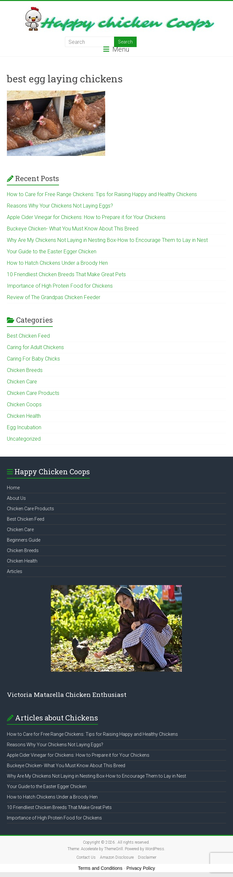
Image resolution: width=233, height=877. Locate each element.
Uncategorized (24, 439)
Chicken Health (24, 416)
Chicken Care (22, 382)
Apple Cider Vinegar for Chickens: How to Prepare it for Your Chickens (86, 217)
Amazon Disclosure (117, 857)
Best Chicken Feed (28, 336)
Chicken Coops (24, 404)
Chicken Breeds (25, 370)
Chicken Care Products (33, 393)
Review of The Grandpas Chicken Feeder (53, 297)
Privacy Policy (140, 868)
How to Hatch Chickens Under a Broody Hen (57, 263)
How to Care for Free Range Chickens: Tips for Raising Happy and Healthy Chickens (102, 194)
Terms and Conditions (100, 868)
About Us (16, 498)
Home (13, 487)
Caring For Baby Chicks (33, 359)
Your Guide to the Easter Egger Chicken (51, 251)
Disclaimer (147, 857)
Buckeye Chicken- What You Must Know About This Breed (72, 229)
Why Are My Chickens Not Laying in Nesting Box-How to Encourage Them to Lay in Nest (107, 240)
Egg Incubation (24, 427)
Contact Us (86, 857)
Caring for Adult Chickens (35, 347)
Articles (14, 571)
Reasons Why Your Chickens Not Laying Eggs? (60, 206)
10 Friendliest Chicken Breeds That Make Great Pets (66, 274)
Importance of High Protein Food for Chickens (60, 286)
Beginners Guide (23, 540)
